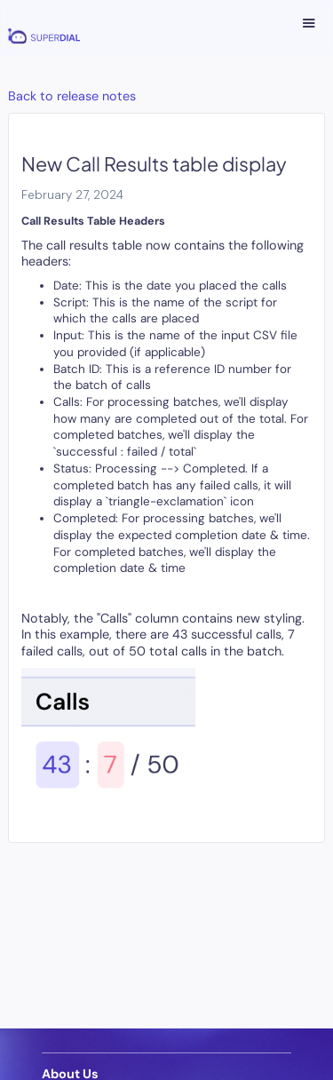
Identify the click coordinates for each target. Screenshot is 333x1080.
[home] (40, 28)
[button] (309, 24)
